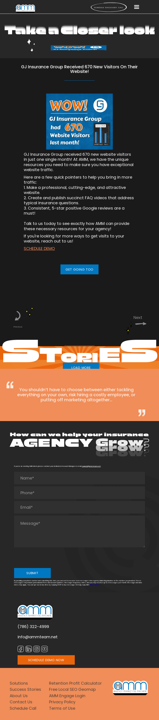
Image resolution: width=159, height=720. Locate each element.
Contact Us (21, 701)
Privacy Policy (95, 585)
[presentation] (47, 557)
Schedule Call (23, 708)
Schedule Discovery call (109, 7)
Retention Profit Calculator (75, 683)
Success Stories (25, 689)
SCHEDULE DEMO (39, 248)
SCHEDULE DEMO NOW (46, 660)
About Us (19, 695)
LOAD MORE (81, 367)
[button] (136, 7)
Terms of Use (62, 708)
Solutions (19, 683)
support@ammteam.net (91, 466)
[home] (25, 9)
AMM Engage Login (67, 695)
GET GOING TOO (79, 269)
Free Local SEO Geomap (72, 689)
